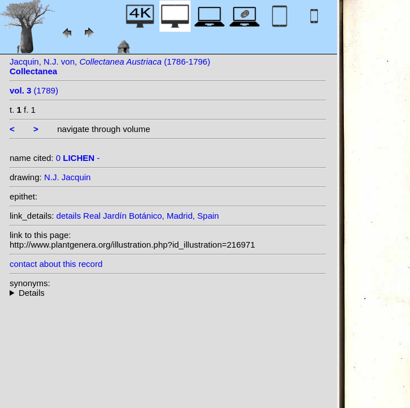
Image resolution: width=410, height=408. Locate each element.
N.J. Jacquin (67, 177)
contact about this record (56, 264)
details (69, 215)
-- (168, 293)
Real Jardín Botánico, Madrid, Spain (151, 215)
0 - (78, 158)
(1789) (34, 90)
